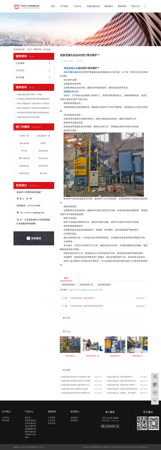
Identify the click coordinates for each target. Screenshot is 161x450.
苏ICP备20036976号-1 (118, 447)
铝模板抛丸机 (30, 429)
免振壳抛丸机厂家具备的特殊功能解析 (123, 381)
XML (42, 447)
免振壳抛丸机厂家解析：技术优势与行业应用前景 (127, 393)
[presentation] (61, 359)
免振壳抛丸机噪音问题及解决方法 (76, 385)
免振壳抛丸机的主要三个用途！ (30, 94)
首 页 (29, 49)
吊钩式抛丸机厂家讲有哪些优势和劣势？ (87, 306)
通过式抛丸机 (30, 426)
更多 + (27, 437)
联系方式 (135, 6)
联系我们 (74, 420)
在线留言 (74, 418)
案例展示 (109, 6)
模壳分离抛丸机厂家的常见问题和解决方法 (34, 108)
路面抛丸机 (24, 166)
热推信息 (16, 447)
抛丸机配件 (43, 166)
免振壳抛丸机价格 (68, 285)
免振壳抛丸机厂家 (86, 285)
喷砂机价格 (43, 151)
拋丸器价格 (24, 143)
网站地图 (32, 447)
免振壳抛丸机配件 (104, 285)
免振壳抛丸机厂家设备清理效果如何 (122, 389)
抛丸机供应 (43, 158)
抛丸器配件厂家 (43, 136)
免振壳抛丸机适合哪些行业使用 (75, 389)
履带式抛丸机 (24, 158)
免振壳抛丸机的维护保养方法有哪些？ (78, 381)
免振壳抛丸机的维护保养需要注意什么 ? (78, 393)
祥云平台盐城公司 (141, 447)
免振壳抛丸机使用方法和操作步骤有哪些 (78, 377)
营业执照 (6, 420)
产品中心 (77, 6)
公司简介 (6, 418)
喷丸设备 (43, 173)
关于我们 (64, 6)
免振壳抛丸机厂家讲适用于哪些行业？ (123, 385)
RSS (37, 447)
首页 (53, 6)
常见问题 (20, 77)
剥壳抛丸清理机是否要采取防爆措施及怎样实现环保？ (34, 99)
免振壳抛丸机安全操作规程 (28, 117)
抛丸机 (28, 418)
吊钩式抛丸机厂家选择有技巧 (83, 298)
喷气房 (24, 151)
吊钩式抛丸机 (30, 423)
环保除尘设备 (30, 435)
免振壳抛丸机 (93, 6)
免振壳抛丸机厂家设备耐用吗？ (120, 377)
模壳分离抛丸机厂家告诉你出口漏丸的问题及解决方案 (34, 103)
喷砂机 (43, 143)
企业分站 (24, 447)
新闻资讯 (122, 6)
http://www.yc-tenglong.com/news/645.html (85, 290)
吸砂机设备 (24, 173)
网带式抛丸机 (30, 432)
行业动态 (47, 49)
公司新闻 (20, 63)
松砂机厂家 (24, 136)
